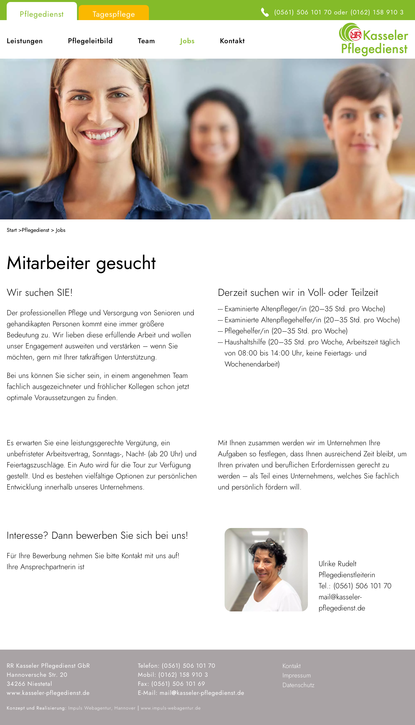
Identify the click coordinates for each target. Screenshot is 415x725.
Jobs (187, 41)
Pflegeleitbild (90, 41)
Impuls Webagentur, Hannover (102, 708)
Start (12, 230)
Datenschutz (298, 684)
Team (146, 41)
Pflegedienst (42, 14)
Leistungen (25, 41)
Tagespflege (114, 14)
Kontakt (232, 41)
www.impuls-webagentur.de (171, 708)
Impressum (296, 675)
